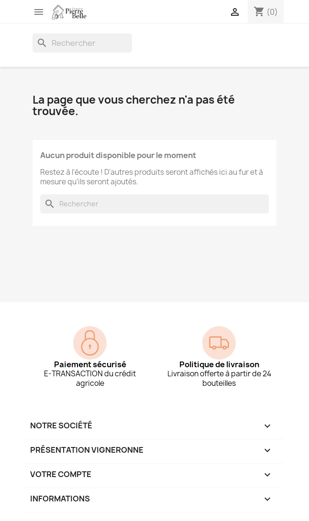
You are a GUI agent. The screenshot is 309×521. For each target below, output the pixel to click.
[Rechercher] (82, 43)
